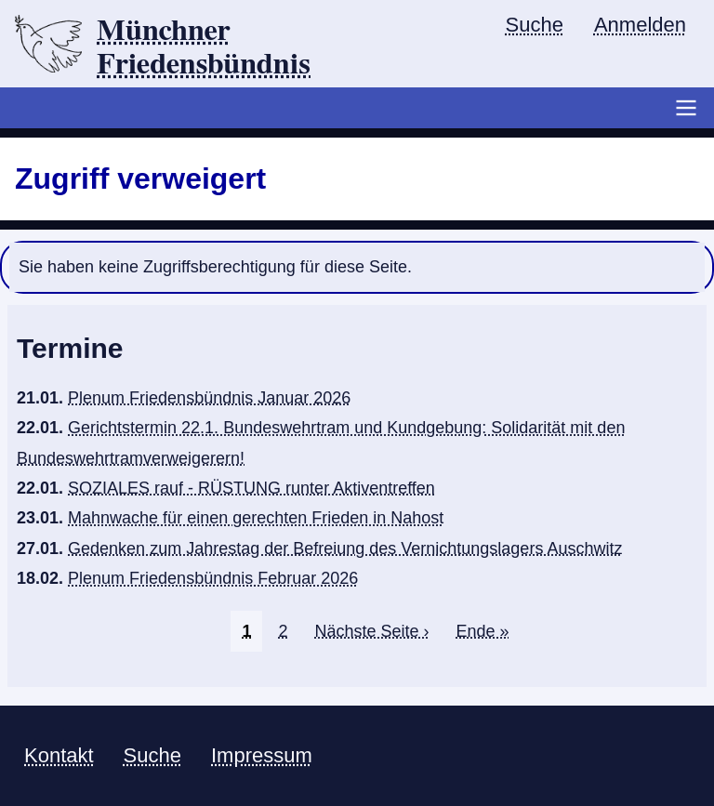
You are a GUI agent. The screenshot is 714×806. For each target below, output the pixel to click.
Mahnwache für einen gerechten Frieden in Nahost (255, 518)
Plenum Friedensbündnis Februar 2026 (213, 578)
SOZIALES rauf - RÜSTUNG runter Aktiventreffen (251, 488)
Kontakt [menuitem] (59, 755)
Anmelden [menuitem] (640, 24)
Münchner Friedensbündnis (204, 47)
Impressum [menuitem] (261, 755)
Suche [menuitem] (534, 24)
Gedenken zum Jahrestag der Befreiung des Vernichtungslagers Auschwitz (345, 548)
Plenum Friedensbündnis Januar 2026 (209, 398)
